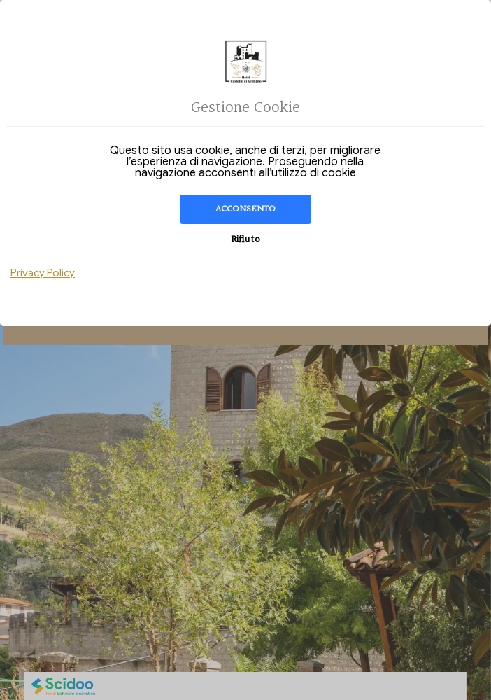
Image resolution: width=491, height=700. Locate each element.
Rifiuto (245, 240)
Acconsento (245, 209)
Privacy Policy (42, 273)
